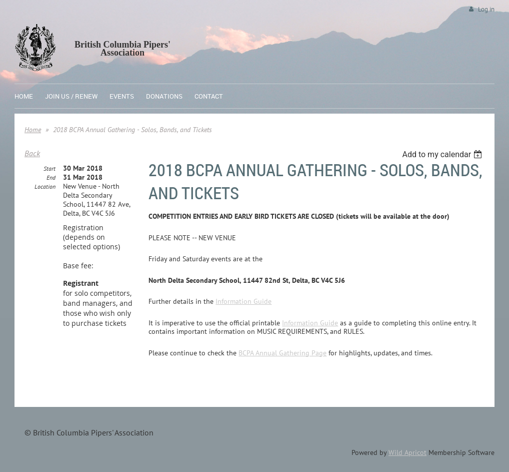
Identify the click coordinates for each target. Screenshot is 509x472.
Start (50, 168)
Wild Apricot (407, 452)
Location (45, 186)
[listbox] (443, 154)
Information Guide (244, 301)
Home (32, 129)
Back (32, 153)
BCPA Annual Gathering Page (282, 352)
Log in (486, 9)
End (51, 177)
